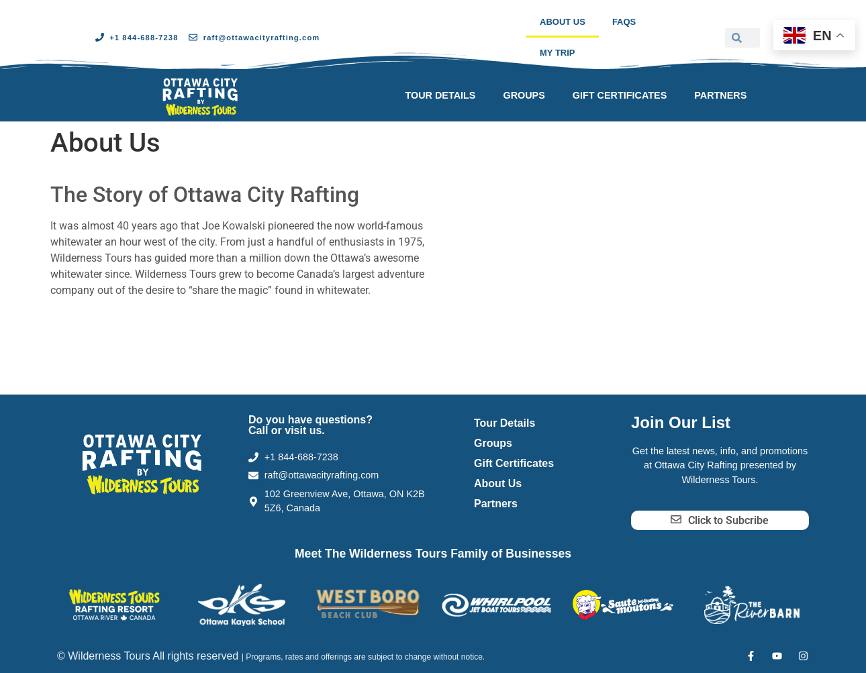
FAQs (624, 22)
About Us (562, 22)
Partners (720, 95)
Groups (523, 95)
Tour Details (440, 95)
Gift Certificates (620, 95)
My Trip (557, 53)
